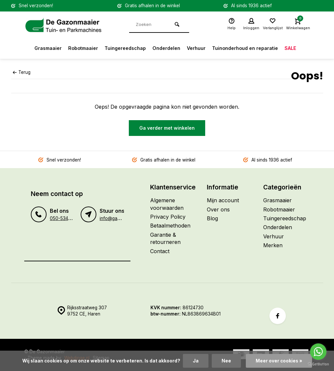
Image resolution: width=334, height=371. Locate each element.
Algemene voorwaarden (167, 204)
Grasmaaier (37, 48)
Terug (21, 72)
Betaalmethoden (170, 225)
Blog (212, 218)
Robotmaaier (75, 48)
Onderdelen (166, 48)
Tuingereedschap (122, 48)
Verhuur (199, 48)
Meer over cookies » (279, 360)
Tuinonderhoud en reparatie (252, 48)
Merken (273, 245)
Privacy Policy (168, 216)
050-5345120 (64, 218)
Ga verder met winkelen (167, 128)
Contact (159, 251)
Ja (196, 360)
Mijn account (223, 200)
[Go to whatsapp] (318, 351)
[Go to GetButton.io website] (318, 364)
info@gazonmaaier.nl (122, 218)
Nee (226, 360)
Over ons (218, 209)
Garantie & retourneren (165, 238)
